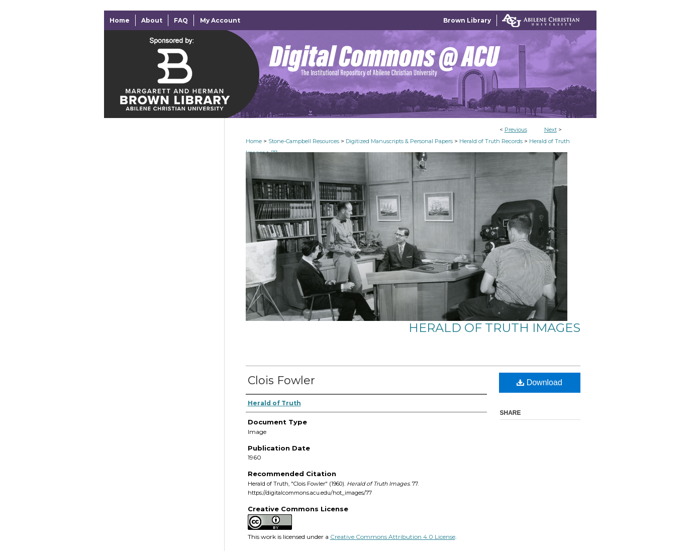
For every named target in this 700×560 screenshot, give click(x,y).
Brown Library (467, 20)
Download (539, 382)
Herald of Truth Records (491, 141)
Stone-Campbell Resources (303, 141)
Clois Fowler (281, 380)
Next (550, 129)
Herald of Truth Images (494, 327)
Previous (516, 129)
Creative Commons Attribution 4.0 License (392, 536)
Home (254, 141)
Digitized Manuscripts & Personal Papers (399, 141)
